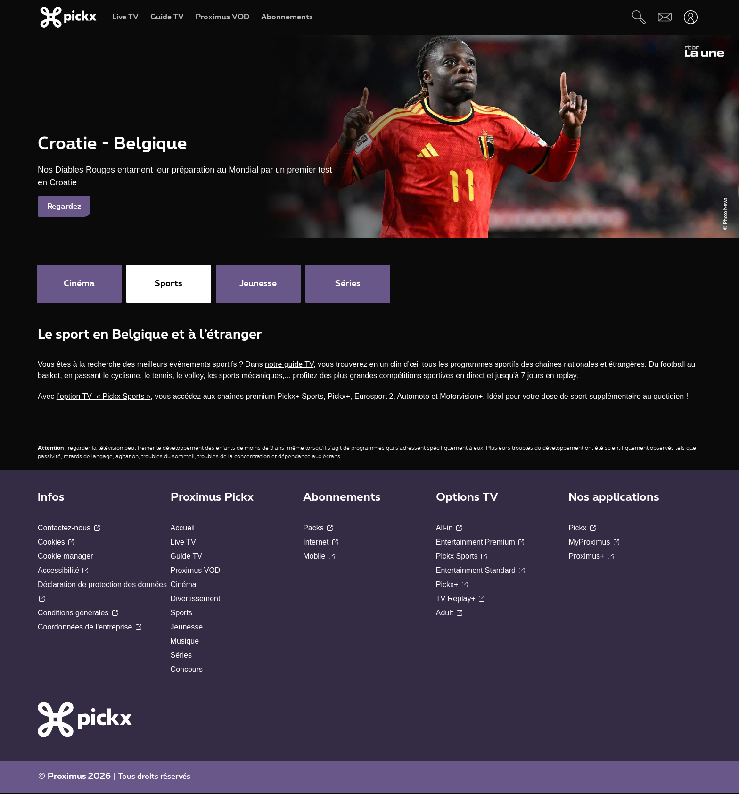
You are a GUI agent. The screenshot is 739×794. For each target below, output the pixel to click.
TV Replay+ (460, 600)
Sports (181, 614)
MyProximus (593, 543)
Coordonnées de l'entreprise (89, 628)
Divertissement (196, 600)
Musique (185, 642)
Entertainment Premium (480, 543)
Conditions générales (78, 614)
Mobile (319, 558)
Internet (320, 543)
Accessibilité (63, 572)
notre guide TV (289, 366)
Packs (318, 529)
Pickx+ (452, 586)
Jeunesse (187, 628)
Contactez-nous (69, 529)
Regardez (64, 206)
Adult (449, 614)
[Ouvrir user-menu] (691, 17)
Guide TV (186, 558)
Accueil (183, 529)
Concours (187, 671)
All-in (449, 529)
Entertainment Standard (480, 572)
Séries (181, 657)
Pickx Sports (461, 558)
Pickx (582, 529)
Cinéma (184, 586)
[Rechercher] (639, 17)
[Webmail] (665, 17)
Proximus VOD (196, 572)
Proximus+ (590, 558)
